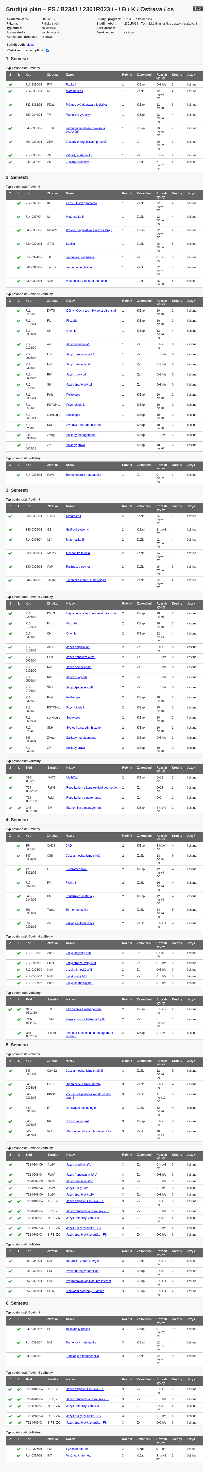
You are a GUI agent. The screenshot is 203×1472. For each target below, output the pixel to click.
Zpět (198, 8)
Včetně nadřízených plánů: (25, 50)
